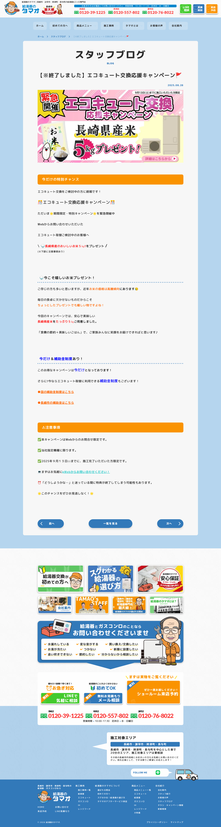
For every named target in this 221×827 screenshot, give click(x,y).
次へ (169, 523)
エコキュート (84, 797)
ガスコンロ (83, 801)
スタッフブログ (165, 801)
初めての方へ (104, 793)
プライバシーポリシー (157, 822)
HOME (41, 807)
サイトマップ (177, 822)
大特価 (137, 812)
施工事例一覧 (84, 790)
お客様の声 (163, 797)
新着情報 (162, 809)
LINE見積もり (62, 811)
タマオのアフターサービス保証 (112, 801)
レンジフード (84, 809)
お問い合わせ (62, 807)
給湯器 (81, 793)
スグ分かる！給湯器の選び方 (111, 797)
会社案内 (162, 790)
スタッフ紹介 (164, 793)
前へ (52, 523)
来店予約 (42, 811)
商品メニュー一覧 (142, 790)
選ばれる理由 (104, 790)
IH (79, 805)
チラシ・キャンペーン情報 (170, 805)
